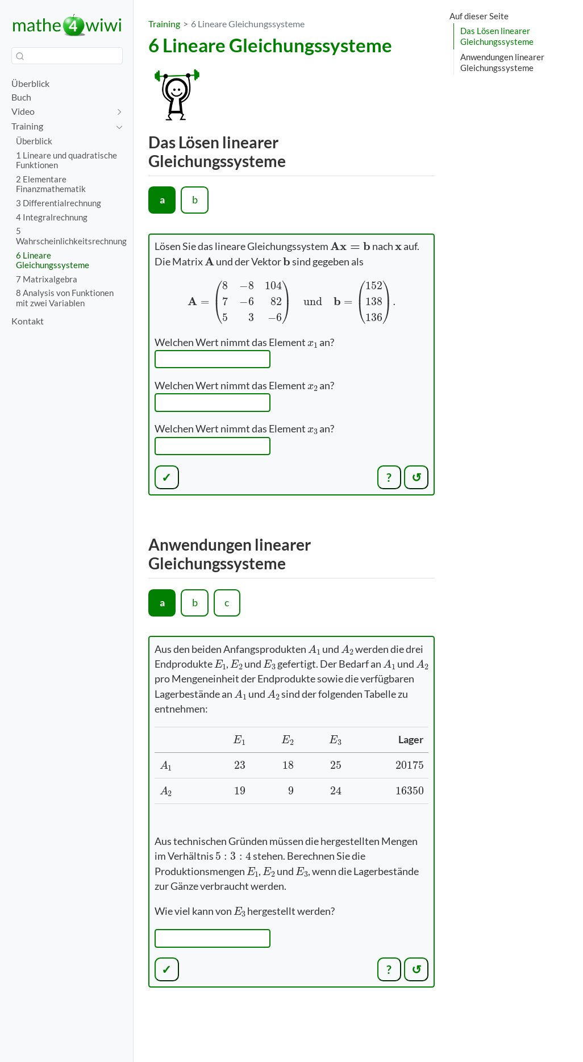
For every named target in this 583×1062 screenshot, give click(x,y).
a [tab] (162, 200)
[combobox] (67, 55)
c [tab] (226, 603)
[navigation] (61, 112)
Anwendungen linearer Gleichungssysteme (502, 62)
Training (164, 23)
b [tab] (195, 200)
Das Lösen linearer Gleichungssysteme (497, 36)
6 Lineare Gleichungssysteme (248, 23)
